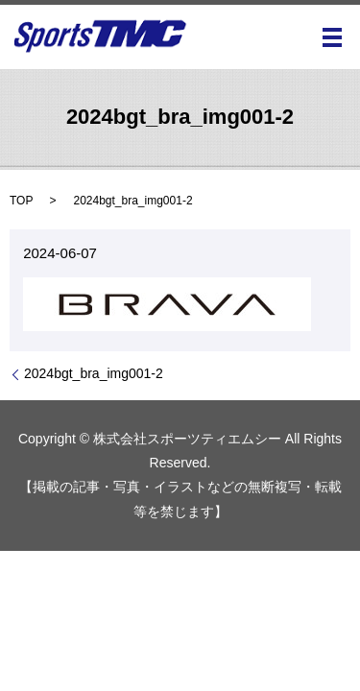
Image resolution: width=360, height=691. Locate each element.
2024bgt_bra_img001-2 (93, 373)
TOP (21, 200)
